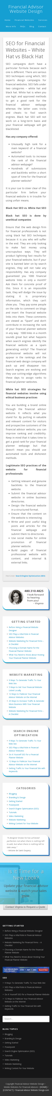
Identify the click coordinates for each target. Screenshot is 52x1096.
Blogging (13, 793)
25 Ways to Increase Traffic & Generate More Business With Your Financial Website (26, 704)
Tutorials (13, 812)
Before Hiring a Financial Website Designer (24, 931)
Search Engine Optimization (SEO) (30, 576)
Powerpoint (14, 805)
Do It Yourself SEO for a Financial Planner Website (27, 994)
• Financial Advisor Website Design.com (31, 1090)
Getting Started (15, 801)
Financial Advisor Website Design (26, 9)
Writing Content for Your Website (23, 823)
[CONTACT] (8, 1090)
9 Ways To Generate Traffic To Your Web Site (25, 983)
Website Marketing (17, 819)
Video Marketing (16, 816)
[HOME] (43, 1087)
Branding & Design (17, 797)
